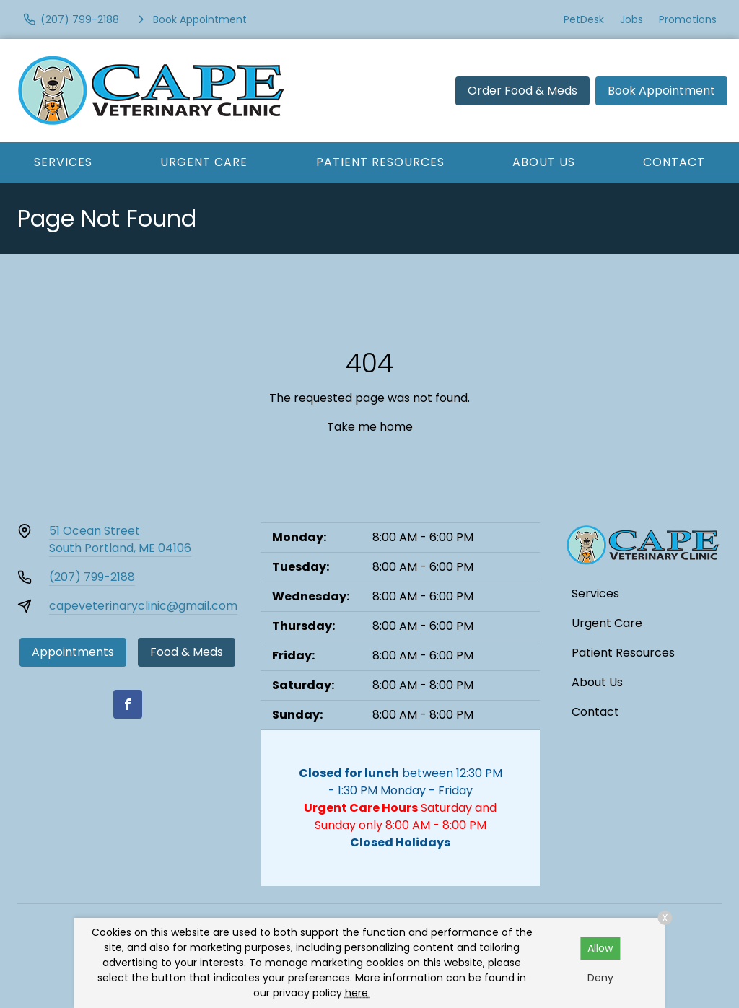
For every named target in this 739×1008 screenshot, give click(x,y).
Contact (595, 712)
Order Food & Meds (522, 90)
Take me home (370, 426)
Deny (600, 977)
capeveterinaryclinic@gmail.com (143, 605)
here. (357, 993)
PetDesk (584, 19)
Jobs (631, 19)
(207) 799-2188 (92, 577)
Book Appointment (661, 90)
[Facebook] (127, 704)
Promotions (688, 19)
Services (63, 162)
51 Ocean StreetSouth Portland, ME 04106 (120, 539)
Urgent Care (204, 162)
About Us (543, 162)
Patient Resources (380, 162)
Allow (600, 948)
